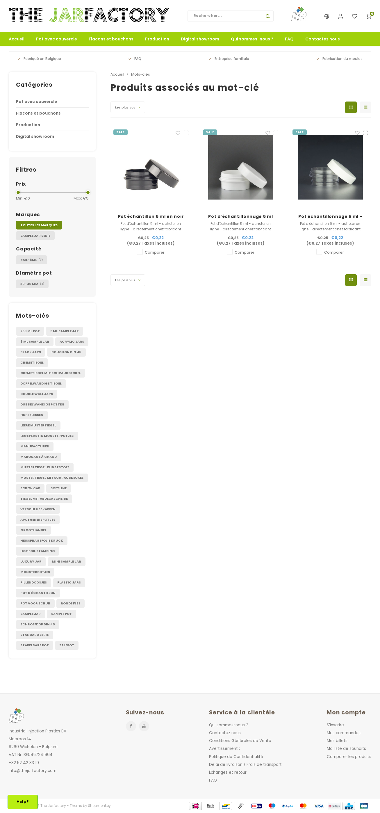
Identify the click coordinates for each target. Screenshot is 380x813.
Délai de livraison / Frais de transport (245, 764)
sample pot (61, 614)
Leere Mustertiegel (38, 425)
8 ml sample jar (34, 341)
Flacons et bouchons (111, 39)
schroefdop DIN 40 (37, 624)
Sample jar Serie (35, 236)
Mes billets (337, 741)
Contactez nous (322, 39)
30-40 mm (32, 284)
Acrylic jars (72, 341)
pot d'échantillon (38, 593)
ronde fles (70, 603)
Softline (59, 488)
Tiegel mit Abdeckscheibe (44, 499)
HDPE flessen (31, 415)
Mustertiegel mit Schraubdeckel (51, 478)
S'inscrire (335, 725)
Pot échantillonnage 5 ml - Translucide (330, 217)
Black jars (30, 352)
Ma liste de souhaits (346, 749)
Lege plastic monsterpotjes (47, 436)
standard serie (34, 635)
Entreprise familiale (228, 59)
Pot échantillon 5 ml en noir (151, 217)
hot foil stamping (37, 551)
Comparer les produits (349, 756)
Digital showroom (200, 39)
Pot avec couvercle (56, 39)
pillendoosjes (33, 582)
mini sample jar (66, 561)
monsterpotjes (35, 572)
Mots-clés (140, 74)
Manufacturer (34, 446)
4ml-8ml (31, 259)
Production (157, 39)
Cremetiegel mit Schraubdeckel (50, 373)
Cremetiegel (32, 362)
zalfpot (66, 645)
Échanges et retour (228, 772)
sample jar (30, 614)
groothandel (33, 530)
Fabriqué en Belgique (39, 59)
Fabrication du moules (339, 59)
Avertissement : (224, 749)
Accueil (16, 39)
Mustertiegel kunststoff (44, 467)
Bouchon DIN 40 (66, 352)
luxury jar (31, 561)
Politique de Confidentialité (236, 756)
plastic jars (69, 582)
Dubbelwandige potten (42, 404)
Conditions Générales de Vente (240, 741)
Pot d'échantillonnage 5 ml (240, 217)
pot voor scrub (35, 603)
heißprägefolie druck (41, 540)
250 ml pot (30, 331)
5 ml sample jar (64, 331)
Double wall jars (36, 394)
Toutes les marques (39, 225)
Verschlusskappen (38, 509)
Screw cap (30, 488)
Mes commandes (344, 733)
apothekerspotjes (37, 519)
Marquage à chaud (38, 457)
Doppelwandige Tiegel (41, 383)
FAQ (289, 39)
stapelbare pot (34, 645)
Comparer (155, 252)
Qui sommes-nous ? (252, 39)
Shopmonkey (99, 806)
